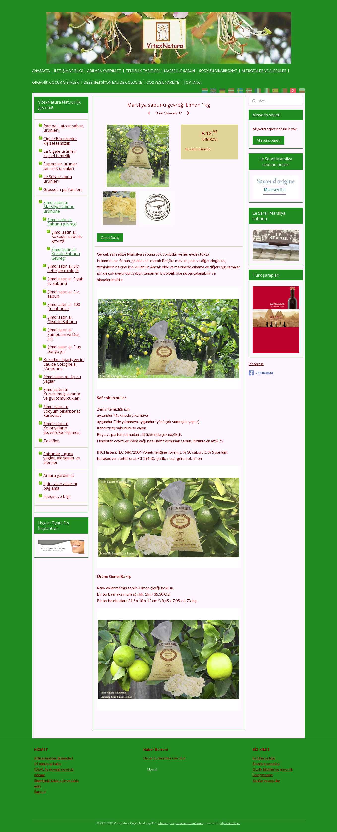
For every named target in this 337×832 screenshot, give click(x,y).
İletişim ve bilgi (57, 496)
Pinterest (256, 364)
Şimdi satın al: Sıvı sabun (63, 294)
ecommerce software (189, 823)
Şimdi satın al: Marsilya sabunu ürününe (58, 207)
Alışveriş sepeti (268, 140)
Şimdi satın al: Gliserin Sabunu (62, 319)
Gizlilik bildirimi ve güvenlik (273, 769)
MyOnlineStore (230, 823)
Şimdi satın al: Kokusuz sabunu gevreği (67, 236)
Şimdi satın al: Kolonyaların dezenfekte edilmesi (61, 428)
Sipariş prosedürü (266, 763)
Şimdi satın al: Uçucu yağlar (62, 379)
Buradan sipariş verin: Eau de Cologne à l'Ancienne (63, 364)
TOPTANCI (192, 82)
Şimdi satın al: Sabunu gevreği (62, 222)
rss (172, 823)
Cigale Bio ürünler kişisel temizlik (60, 141)
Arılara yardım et (58, 475)
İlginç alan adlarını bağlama (60, 486)
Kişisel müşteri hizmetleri (53, 758)
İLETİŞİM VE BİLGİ (68, 70)
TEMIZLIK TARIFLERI (143, 70)
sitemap (163, 823)
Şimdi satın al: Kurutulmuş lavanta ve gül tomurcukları (61, 394)
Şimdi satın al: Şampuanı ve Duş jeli (63, 334)
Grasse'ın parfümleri (62, 189)
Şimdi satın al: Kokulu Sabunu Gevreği (65, 254)
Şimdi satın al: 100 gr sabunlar (63, 307)
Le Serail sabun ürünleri (57, 179)
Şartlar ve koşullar (266, 780)
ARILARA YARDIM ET (104, 70)
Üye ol (152, 769)
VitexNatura (261, 373)
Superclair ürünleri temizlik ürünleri (60, 166)
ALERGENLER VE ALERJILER (264, 70)
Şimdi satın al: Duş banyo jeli (64, 349)
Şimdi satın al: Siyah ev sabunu (65, 281)
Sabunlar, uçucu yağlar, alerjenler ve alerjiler (61, 458)
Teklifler (51, 441)
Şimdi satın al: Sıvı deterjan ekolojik (63, 268)
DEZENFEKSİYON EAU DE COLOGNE (113, 82)
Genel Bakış (110, 237)
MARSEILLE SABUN (179, 70)
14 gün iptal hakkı (47, 763)
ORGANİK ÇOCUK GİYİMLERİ (56, 82)
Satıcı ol (40, 791)
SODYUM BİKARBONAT (218, 70)
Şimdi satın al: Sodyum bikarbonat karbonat (61, 411)
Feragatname (263, 775)
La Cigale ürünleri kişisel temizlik (59, 153)
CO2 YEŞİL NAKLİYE (162, 82)
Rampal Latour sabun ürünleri (63, 128)
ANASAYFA (41, 70)
